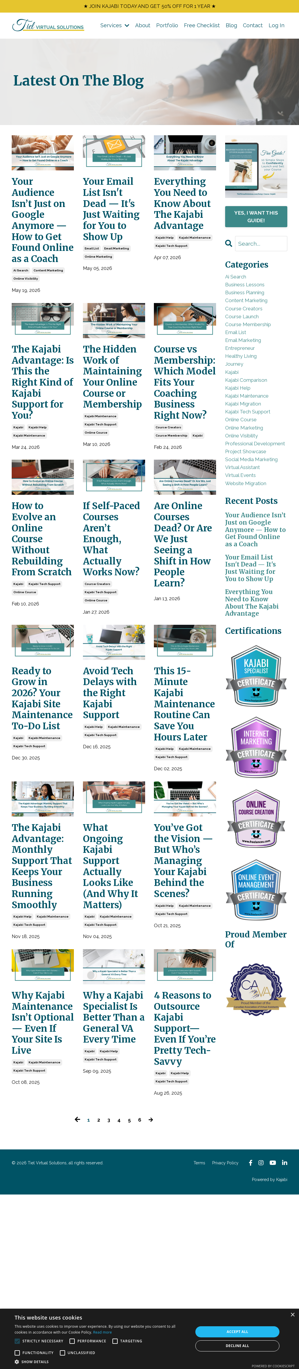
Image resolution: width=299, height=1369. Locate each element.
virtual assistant (248, 537)
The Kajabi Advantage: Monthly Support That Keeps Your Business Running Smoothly (41, 991)
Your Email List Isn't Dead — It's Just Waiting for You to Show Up (112, 222)
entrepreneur (245, 370)
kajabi (18, 466)
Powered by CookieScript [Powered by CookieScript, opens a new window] (273, 1366)
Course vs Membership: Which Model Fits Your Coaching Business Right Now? (185, 422)
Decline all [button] (237, 1345)
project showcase (250, 507)
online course (96, 469)
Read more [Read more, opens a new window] (102, 1332)
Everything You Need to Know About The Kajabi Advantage (184, 216)
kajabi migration (247, 439)
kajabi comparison (251, 409)
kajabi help (165, 260)
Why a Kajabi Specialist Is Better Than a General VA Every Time (113, 1172)
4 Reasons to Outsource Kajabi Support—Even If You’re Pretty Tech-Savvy (184, 1185)
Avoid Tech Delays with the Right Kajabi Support (114, 785)
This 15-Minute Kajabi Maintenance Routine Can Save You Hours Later (185, 804)
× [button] (292, 1315)
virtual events (245, 547)
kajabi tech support (171, 268)
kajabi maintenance (195, 260)
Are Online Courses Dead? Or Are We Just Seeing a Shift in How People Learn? (185, 602)
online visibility (25, 306)
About (142, 27)
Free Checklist (202, 27)
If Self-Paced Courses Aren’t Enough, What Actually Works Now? (104, 609)
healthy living (245, 380)
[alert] (149, 1339)
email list (92, 272)
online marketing (98, 281)
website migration (251, 557)
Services (114, 27)
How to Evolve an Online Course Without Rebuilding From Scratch (40, 602)
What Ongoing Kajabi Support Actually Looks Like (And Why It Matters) (112, 985)
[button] (101, 1362)
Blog (231, 27)
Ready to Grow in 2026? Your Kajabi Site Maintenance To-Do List (43, 792)
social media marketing (243, 522)
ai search (20, 298)
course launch (247, 330)
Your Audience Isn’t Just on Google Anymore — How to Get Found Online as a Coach (40, 235)
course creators (168, 478)
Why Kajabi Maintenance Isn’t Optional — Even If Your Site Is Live (43, 1166)
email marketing (116, 272)
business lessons (251, 291)
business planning (252, 301)
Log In (276, 27)
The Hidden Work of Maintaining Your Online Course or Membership (114, 409)
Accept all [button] (237, 1331)
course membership (171, 487)
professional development (245, 493)
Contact (253, 27)
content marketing (48, 298)
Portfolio (167, 27)
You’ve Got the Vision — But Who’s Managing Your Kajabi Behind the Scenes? (183, 985)
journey (236, 389)
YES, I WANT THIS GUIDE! (256, 219)
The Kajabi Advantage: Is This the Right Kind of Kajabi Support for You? (41, 416)
